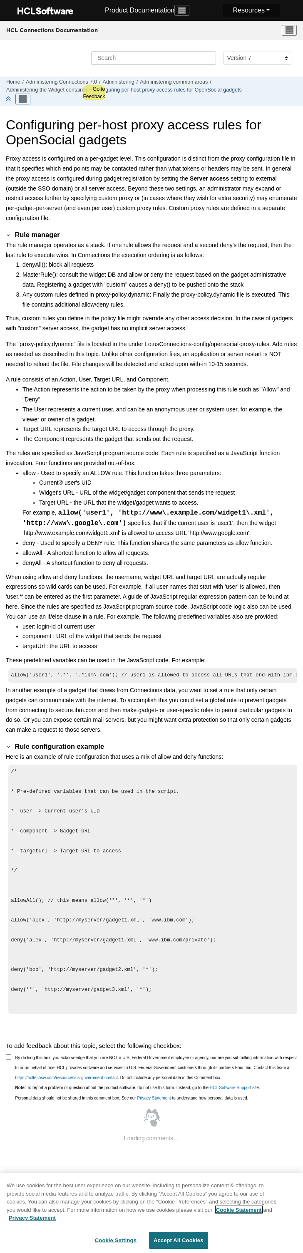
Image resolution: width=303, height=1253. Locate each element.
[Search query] (153, 57)
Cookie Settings (116, 1243)
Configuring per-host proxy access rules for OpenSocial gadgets (167, 90)
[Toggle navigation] (181, 10)
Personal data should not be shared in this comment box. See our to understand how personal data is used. (131, 1099)
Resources (248, 10)
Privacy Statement (154, 1099)
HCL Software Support (230, 1088)
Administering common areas (174, 82)
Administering (118, 82)
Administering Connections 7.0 (61, 82)
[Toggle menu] (289, 30)
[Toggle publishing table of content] (22, 99)
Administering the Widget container (46, 90)
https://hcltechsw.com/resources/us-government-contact (66, 1078)
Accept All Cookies (179, 1243)
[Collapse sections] (9, 99)
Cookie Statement (239, 1212)
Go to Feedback (94, 92)
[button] (9, 234)
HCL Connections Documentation (52, 30)
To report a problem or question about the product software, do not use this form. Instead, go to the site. (137, 1088)
